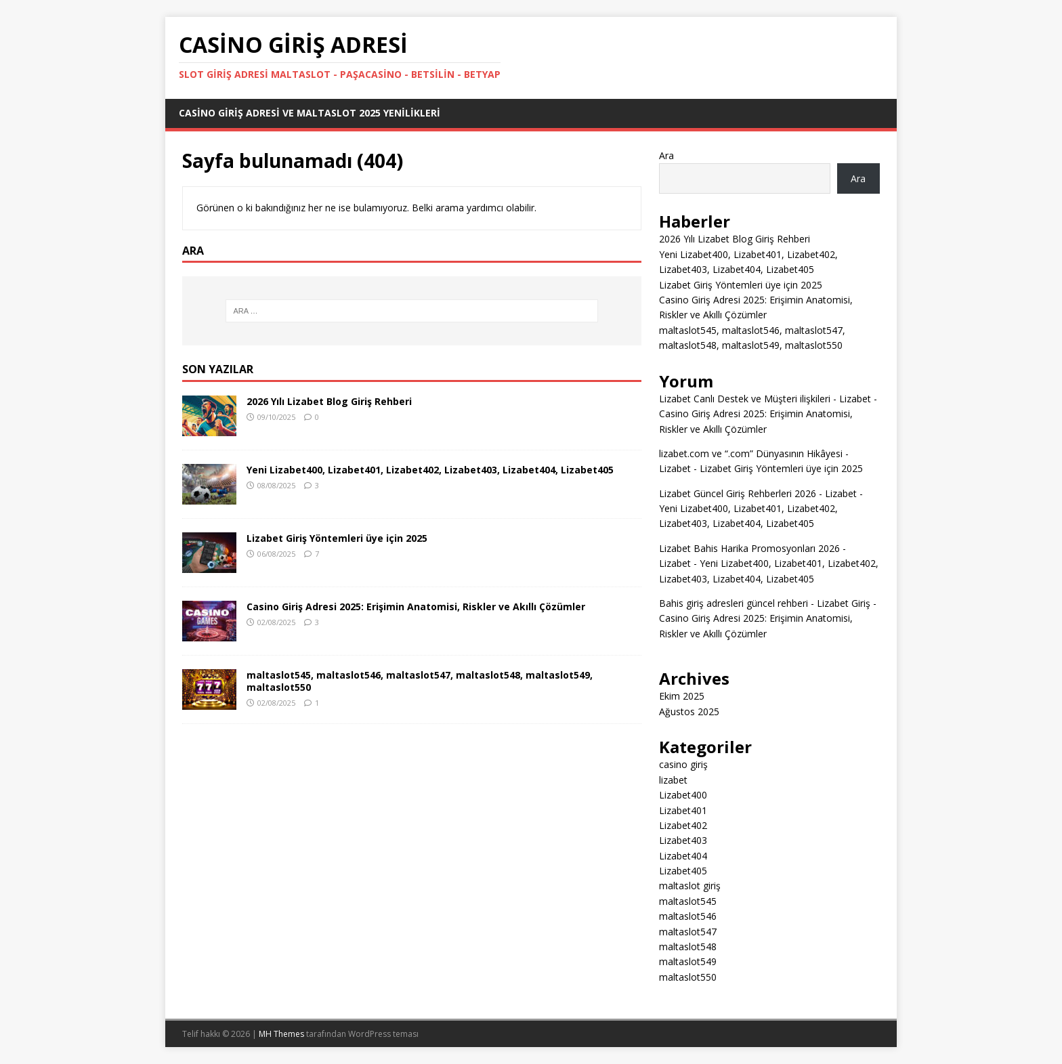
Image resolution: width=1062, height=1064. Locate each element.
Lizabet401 (683, 810)
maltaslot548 (688, 946)
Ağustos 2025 (689, 711)
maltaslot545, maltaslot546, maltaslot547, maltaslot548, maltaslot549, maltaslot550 (420, 681)
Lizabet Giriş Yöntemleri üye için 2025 (337, 538)
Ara (666, 155)
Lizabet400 (683, 794)
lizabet (673, 779)
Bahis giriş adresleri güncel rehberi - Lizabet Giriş (764, 603)
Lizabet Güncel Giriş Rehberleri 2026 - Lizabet (758, 493)
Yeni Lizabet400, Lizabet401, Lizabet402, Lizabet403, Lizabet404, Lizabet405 (430, 469)
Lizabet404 (683, 855)
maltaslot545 (688, 901)
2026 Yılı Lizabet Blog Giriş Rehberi (329, 401)
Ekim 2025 (681, 695)
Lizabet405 (683, 870)
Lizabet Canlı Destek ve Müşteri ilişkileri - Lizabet (765, 398)
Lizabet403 (683, 840)
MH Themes (281, 1034)
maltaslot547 (688, 931)
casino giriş (683, 764)
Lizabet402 (683, 825)
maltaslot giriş (690, 885)
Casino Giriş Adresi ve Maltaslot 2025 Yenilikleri (309, 112)
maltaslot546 (688, 916)
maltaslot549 (688, 961)
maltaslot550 (688, 977)
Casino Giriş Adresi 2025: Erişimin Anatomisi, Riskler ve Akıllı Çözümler (416, 606)
